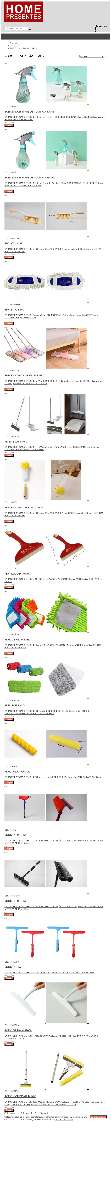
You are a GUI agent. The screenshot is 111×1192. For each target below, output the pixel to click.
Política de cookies (64, 1119)
